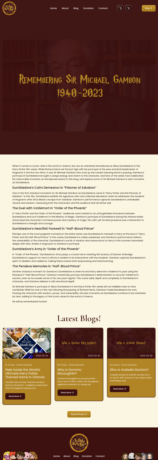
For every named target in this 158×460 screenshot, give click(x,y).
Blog (76, 8)
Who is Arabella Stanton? (129, 370)
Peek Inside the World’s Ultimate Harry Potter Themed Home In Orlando (25, 373)
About (65, 8)
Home (53, 8)
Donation (88, 8)
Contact (103, 8)
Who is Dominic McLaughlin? (70, 372)
